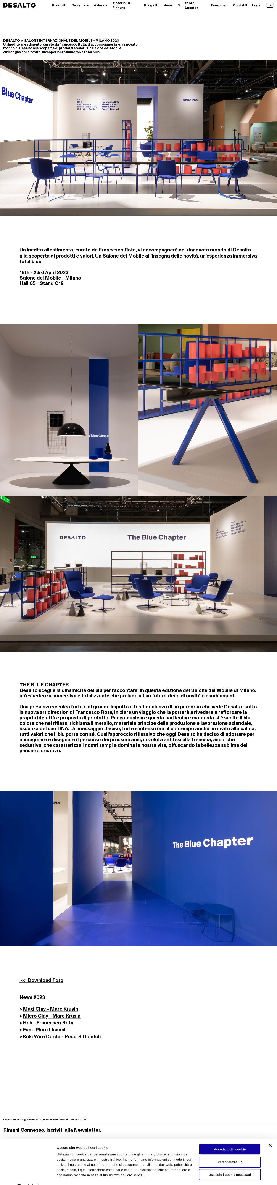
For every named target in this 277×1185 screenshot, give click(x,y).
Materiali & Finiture (121, 5)
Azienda (100, 5)
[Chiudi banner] (270, 1134)
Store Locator (191, 5)
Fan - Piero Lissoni (44, 1031)
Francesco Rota (117, 249)
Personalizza (229, 1151)
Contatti (240, 5)
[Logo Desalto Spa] (19, 5)
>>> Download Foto (41, 982)
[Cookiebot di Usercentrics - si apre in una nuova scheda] (28, 1176)
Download (219, 5)
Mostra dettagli (68, 1177)
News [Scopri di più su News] (6, 1120)
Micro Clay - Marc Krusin (52, 1017)
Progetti (151, 5)
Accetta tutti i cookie (230, 1139)
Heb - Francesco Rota (48, 1024)
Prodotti (59, 5)
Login (256, 5)
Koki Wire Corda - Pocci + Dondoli (62, 1038)
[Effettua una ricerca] (179, 5)
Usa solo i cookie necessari (230, 1164)
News (168, 5)
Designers (80, 5)
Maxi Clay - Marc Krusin (50, 1010)
